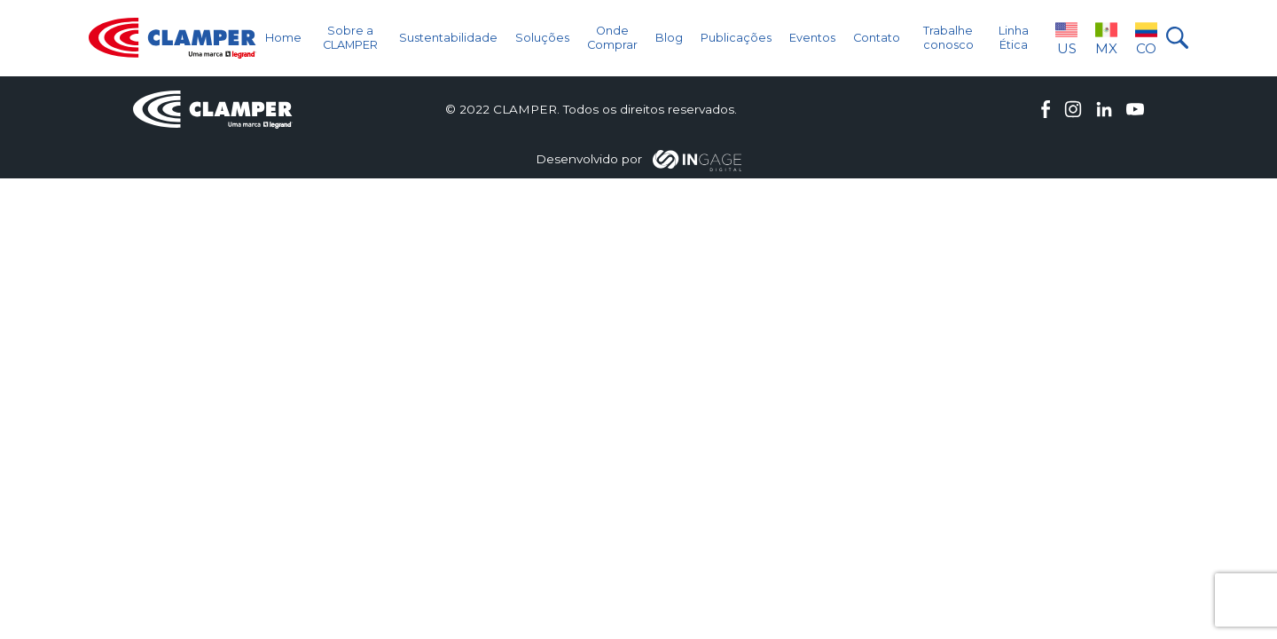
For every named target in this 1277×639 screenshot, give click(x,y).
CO (1146, 38)
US (1066, 38)
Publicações (736, 37)
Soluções (542, 37)
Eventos (812, 37)
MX (1106, 38)
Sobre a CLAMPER (350, 37)
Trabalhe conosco (948, 37)
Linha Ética (1014, 37)
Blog (669, 37)
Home (283, 37)
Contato (876, 37)
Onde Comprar (612, 37)
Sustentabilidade (448, 37)
